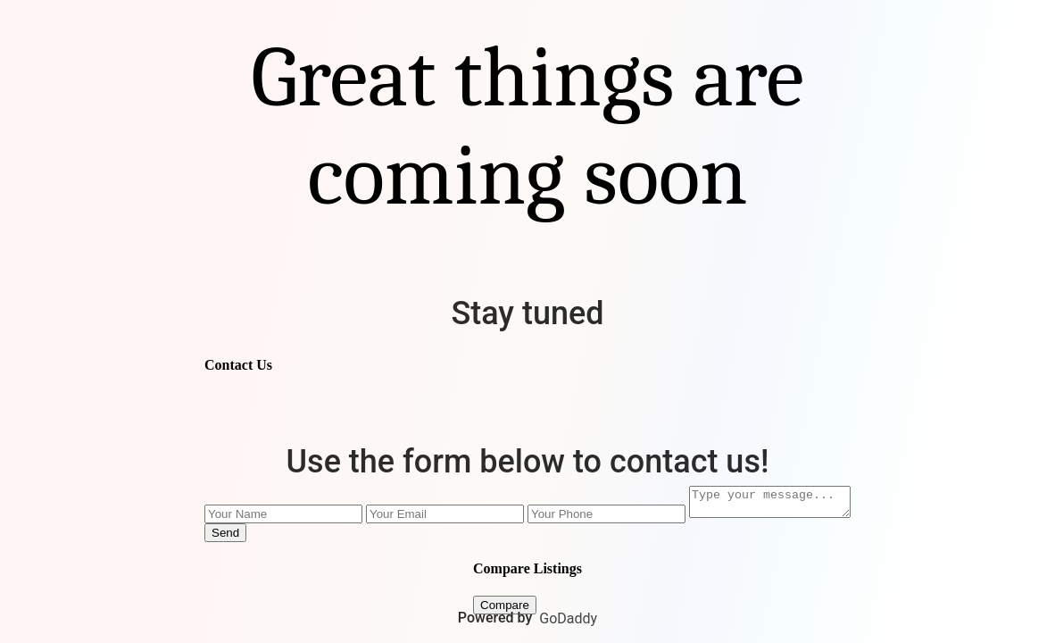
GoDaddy (568, 618)
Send (216, 535)
